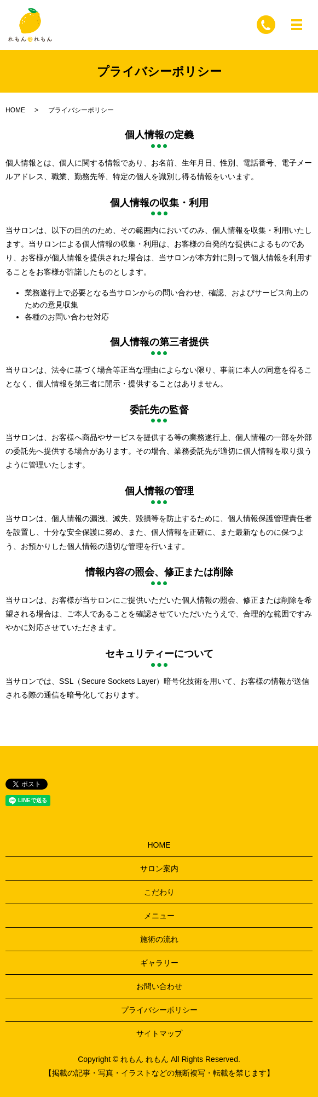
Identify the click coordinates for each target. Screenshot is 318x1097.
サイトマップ (159, 1033)
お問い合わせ (159, 986)
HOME (15, 110)
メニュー (159, 915)
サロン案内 (159, 868)
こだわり (159, 892)
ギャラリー (159, 962)
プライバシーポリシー (159, 1009)
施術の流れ (159, 939)
